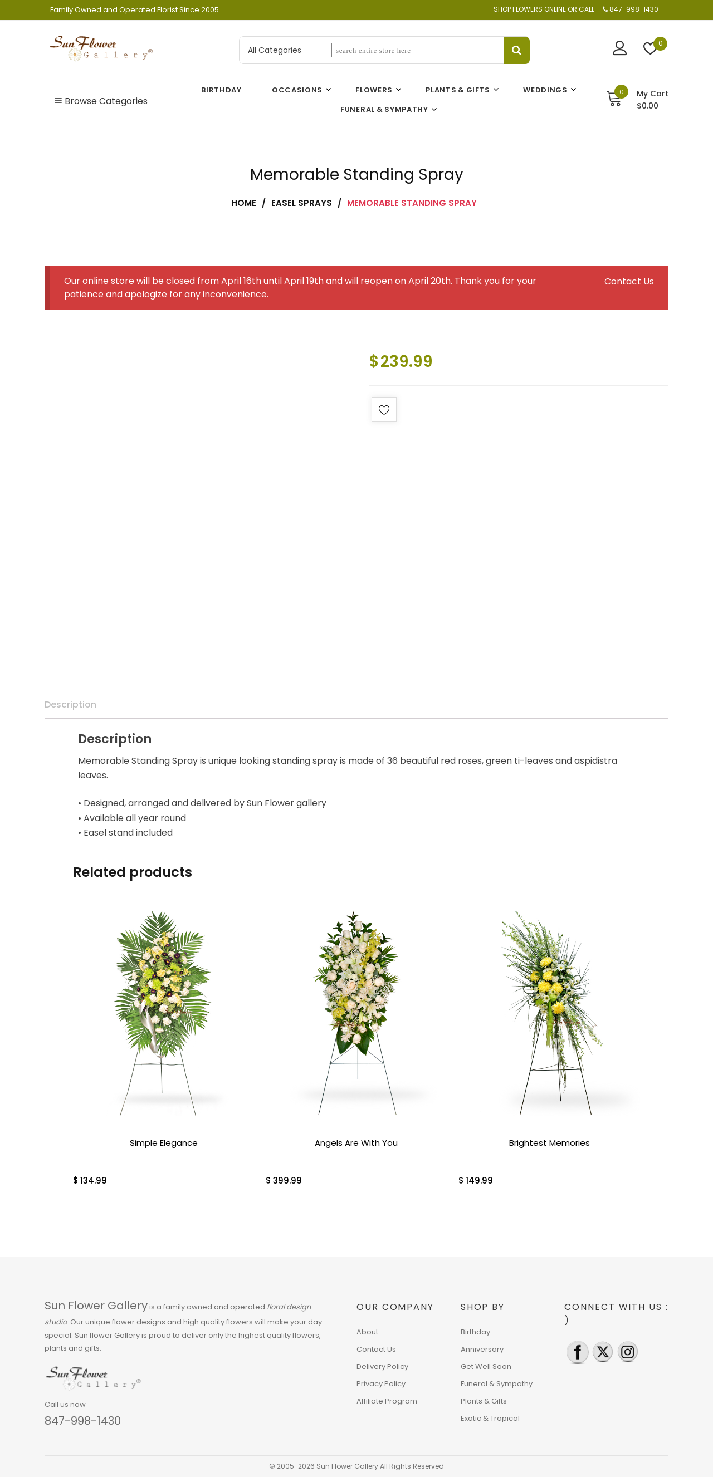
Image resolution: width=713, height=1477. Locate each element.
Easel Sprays (301, 203)
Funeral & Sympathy (497, 1383)
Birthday (475, 1332)
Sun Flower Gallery (96, 1305)
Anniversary (482, 1349)
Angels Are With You (356, 1143)
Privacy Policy (381, 1383)
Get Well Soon (486, 1366)
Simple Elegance (164, 1143)
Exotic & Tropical (490, 1418)
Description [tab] (70, 704)
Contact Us (629, 281)
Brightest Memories (549, 1143)
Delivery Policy (382, 1366)
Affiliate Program (386, 1401)
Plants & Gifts (484, 1401)
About (367, 1332)
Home (243, 203)
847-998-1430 (83, 1421)
